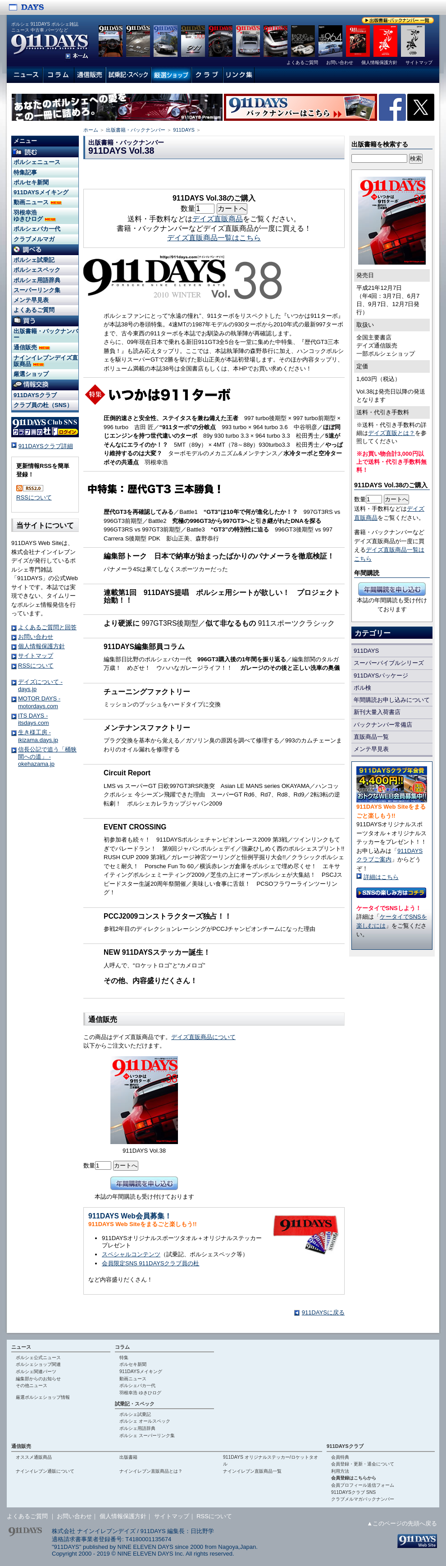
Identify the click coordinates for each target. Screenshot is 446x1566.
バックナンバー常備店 (383, 724)
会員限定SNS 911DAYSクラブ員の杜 (150, 1263)
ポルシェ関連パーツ (36, 1371)
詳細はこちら (381, 877)
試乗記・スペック (135, 1403)
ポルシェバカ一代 (37, 228)
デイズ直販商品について (203, 1037)
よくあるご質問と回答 (47, 627)
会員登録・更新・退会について (362, 1463)
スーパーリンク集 (37, 290)
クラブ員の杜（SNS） (43, 405)
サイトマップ (35, 655)
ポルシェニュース (37, 162)
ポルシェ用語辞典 (37, 280)
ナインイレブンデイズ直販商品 (46, 360)
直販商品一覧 (371, 736)
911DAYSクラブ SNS (353, 1492)
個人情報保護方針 (41, 646)
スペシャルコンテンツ (131, 1254)
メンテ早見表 (371, 749)
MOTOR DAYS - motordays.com (39, 702)
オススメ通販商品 (34, 1457)
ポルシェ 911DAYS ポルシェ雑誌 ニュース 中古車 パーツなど (44, 27)
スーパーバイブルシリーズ (389, 662)
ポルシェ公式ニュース (38, 1357)
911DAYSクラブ (35, 395)
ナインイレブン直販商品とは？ (150, 1471)
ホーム (90, 130)
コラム (122, 1347)
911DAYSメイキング (41, 192)
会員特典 (340, 1457)
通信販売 (32, 347)
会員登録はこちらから (353, 1477)
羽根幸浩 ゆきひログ (35, 215)
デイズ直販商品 (217, 219)
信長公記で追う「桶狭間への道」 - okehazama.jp (47, 757)
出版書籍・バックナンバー (135, 130)
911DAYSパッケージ (381, 675)
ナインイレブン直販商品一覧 (252, 1471)
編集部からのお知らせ (38, 1378)
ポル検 (362, 687)
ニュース (21, 1347)
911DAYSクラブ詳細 (45, 446)
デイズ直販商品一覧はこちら (214, 238)
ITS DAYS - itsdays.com (33, 719)
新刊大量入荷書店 (377, 712)
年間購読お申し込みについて (392, 699)
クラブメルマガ (34, 239)
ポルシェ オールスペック (144, 1421)
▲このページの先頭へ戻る (402, 1523)
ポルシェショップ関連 (38, 1364)
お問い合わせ (35, 636)
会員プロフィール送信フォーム (362, 1485)
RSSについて (34, 497)
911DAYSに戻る (323, 1312)
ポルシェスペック (37, 269)
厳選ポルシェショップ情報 (43, 1397)
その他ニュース (31, 1385)
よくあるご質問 (34, 310)
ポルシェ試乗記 (34, 259)
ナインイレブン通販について (45, 1471)
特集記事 (25, 172)
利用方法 (340, 1471)
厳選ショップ (31, 374)
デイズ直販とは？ (391, 433)
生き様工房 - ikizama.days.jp (38, 736)
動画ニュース (38, 202)
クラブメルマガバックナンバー (362, 1499)
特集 (123, 1357)
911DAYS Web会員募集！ (130, 1216)
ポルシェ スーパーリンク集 (147, 1435)
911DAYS (184, 130)
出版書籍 (128, 1457)
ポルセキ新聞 (31, 182)
